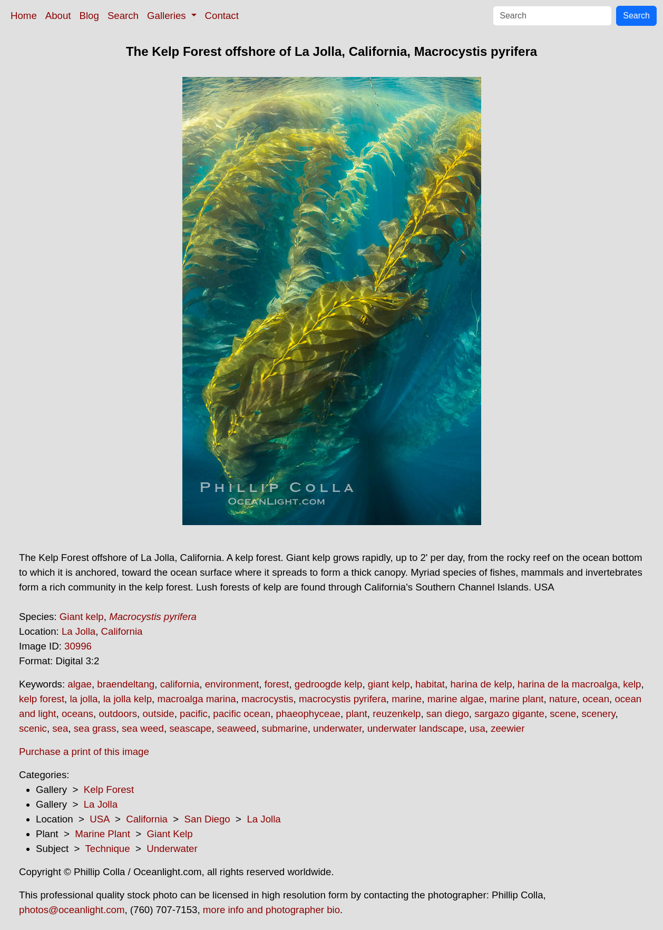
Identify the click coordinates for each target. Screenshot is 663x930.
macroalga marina (196, 698)
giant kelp (389, 684)
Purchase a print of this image (84, 751)
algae (79, 684)
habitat (430, 684)
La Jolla (78, 631)
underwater (337, 728)
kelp (632, 684)
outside (158, 713)
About (58, 15)
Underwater (172, 848)
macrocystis (267, 698)
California (122, 631)
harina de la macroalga (568, 684)
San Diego (207, 819)
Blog (89, 15)
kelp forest (41, 698)
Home (24, 15)
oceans (77, 713)
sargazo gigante (509, 713)
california (180, 684)
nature (563, 698)
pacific (194, 713)
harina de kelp (481, 684)
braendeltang (125, 684)
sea (60, 728)
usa (477, 728)
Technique (107, 848)
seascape (190, 728)
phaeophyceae (308, 713)
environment (232, 684)
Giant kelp (82, 616)
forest (277, 684)
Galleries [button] (168, 15)
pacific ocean (241, 713)
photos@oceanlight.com (71, 909)
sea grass (95, 728)
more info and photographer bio (271, 909)
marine (407, 698)
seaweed (237, 728)
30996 (78, 646)
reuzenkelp (397, 713)
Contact (222, 15)
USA (99, 819)
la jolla (83, 698)
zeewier (507, 728)
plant (356, 713)
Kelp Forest (109, 789)
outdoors (118, 713)
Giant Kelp (170, 833)
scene (563, 713)
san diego (447, 713)
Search (123, 15)
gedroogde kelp (329, 684)
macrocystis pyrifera (342, 698)
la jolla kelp (127, 698)
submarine (285, 728)
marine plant (517, 698)
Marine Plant (102, 833)
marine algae (455, 698)
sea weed (143, 728)
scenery (598, 713)
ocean (595, 698)
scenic (33, 728)
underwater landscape (415, 728)
